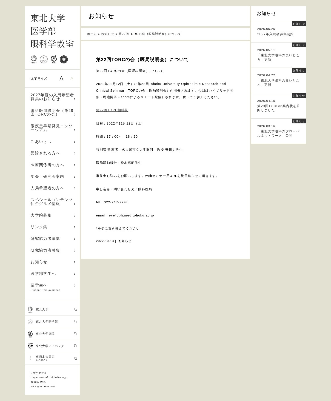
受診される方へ (53, 153)
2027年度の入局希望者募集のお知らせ (53, 97)
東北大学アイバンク (52, 346)
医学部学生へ (53, 273)
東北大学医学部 (52, 322)
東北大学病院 (52, 334)
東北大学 (52, 310)
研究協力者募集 (53, 238)
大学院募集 (53, 215)
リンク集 (53, 227)
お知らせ (53, 262)
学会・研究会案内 (53, 176)
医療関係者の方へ (53, 165)
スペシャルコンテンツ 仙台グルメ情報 (54, 202)
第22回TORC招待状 (112, 110)
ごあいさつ (53, 141)
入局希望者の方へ (53, 188)
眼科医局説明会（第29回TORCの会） (53, 112)
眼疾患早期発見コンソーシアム (53, 128)
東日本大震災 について (52, 358)
